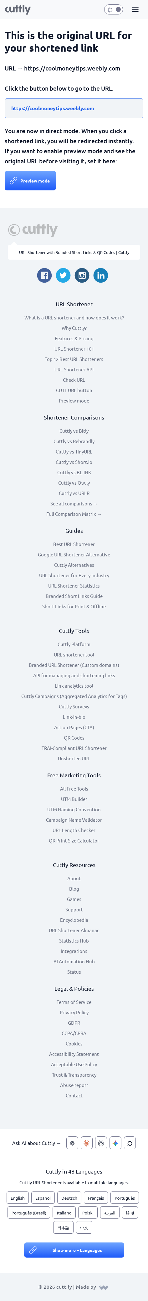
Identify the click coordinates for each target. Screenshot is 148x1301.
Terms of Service (74, 1002)
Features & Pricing (74, 338)
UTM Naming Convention (74, 809)
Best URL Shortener (74, 544)
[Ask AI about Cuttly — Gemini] (115, 1142)
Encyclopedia (74, 920)
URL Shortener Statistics (74, 586)
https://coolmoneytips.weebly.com (52, 108)
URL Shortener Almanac (74, 930)
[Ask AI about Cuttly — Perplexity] (101, 1142)
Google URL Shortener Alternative (74, 554)
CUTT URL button (74, 390)
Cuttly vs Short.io (74, 462)
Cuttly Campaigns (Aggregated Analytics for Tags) (74, 696)
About (74, 878)
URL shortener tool (74, 654)
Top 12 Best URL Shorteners (74, 359)
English (18, 1198)
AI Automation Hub (74, 961)
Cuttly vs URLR (74, 493)
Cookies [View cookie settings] (74, 1043)
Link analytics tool (74, 686)
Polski (88, 1213)
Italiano (64, 1213)
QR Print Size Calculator (74, 840)
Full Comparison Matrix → (74, 514)
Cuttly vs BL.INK (74, 472)
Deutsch (69, 1198)
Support (74, 909)
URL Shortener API (74, 369)
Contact (74, 1095)
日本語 (63, 1228)
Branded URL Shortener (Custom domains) (74, 665)
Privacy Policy (74, 1012)
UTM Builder (74, 799)
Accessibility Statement (74, 1054)
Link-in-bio (74, 717)
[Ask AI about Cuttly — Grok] (130, 1142)
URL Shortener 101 (74, 349)
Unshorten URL (74, 758)
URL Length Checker (74, 830)
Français (96, 1198)
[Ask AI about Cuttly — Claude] (87, 1142)
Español (43, 1198)
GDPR (74, 1023)
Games (74, 899)
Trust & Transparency (74, 1075)
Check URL (74, 380)
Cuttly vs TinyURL (74, 451)
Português (125, 1198)
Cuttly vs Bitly (74, 431)
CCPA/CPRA (74, 1033)
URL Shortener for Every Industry (74, 575)
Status (74, 972)
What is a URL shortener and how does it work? (74, 317)
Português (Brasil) (29, 1213)
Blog (74, 889)
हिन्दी (130, 1213)
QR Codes (74, 738)
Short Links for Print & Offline (74, 606)
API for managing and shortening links (74, 675)
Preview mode (35, 180)
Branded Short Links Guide (74, 596)
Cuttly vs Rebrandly (74, 441)
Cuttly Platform (74, 644)
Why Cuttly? (74, 328)
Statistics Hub (74, 940)
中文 (84, 1228)
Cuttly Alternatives (74, 565)
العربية (109, 1213)
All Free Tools (74, 788)
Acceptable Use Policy (74, 1064)
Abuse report (74, 1085)
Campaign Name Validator (74, 820)
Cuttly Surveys (74, 706)
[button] (134, 9)
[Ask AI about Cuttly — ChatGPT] (72, 1142)
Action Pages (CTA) (74, 727)
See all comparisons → (74, 503)
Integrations (74, 951)
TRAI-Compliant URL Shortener (74, 748)
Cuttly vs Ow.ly (74, 483)
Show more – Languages (77, 1250)
